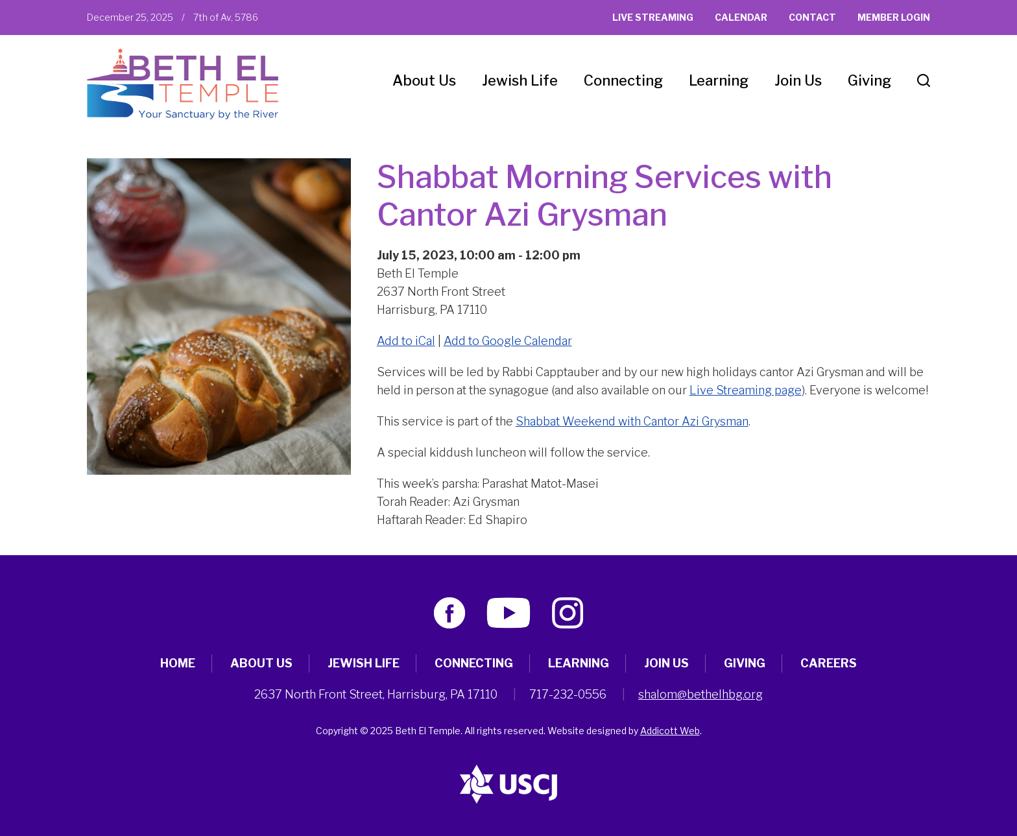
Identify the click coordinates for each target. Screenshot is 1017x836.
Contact (812, 17)
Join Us (798, 80)
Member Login (893, 17)
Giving (869, 80)
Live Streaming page (745, 390)
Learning (718, 80)
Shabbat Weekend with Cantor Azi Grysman (632, 421)
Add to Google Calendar (508, 341)
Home (177, 663)
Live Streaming (652, 17)
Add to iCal (406, 341)
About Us (424, 80)
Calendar (741, 17)
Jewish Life (520, 80)
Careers (828, 663)
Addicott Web (670, 730)
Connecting (623, 80)
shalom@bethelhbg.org (700, 694)
